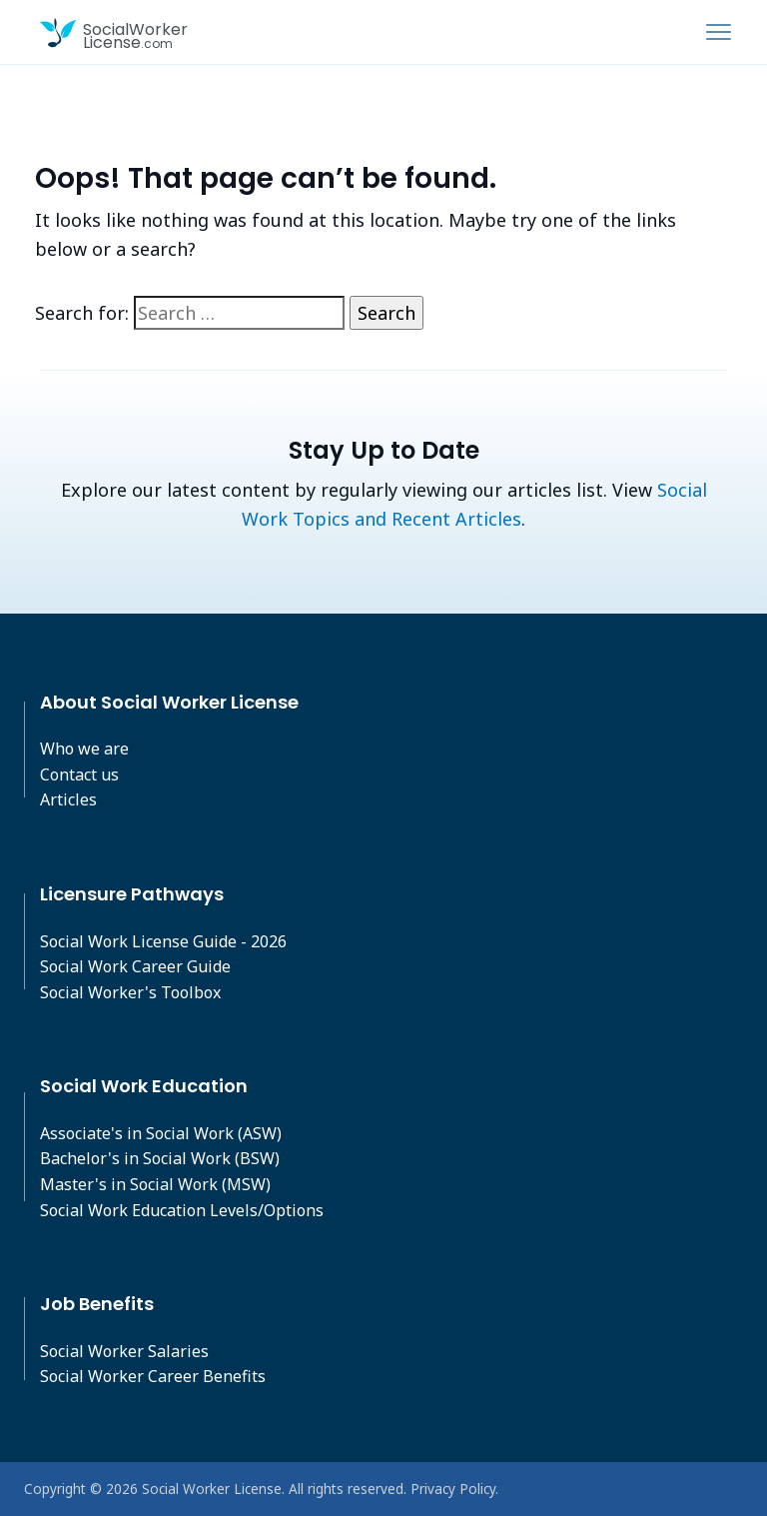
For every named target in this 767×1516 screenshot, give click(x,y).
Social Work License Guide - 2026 (163, 941)
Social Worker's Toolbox (130, 992)
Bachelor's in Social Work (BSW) (160, 1158)
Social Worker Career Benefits (153, 1376)
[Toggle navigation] (718, 32)
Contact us (79, 774)
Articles (68, 799)
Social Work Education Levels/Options (182, 1210)
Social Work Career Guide (135, 966)
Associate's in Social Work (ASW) (161, 1133)
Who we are (84, 748)
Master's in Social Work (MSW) (155, 1184)
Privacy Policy (452, 1488)
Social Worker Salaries (124, 1351)
